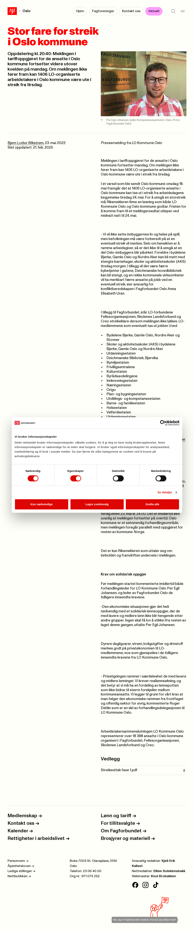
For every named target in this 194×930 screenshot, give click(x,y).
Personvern (18, 861)
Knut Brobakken (163, 876)
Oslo (27, 11)
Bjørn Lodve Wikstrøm (26, 143)
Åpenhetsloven (21, 866)
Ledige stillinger (21, 871)
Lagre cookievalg (97, 504)
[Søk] (173, 11)
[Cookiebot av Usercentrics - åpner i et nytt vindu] (162, 423)
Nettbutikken (19, 876)
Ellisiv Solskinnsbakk (169, 871)
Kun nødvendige (42, 504)
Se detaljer (165, 492)
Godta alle (152, 504)
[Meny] (182, 11)
